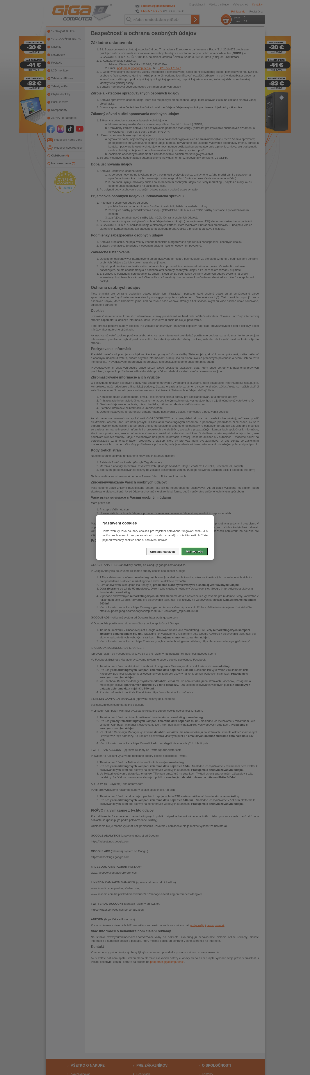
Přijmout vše (194, 551)
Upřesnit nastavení (163, 551)
